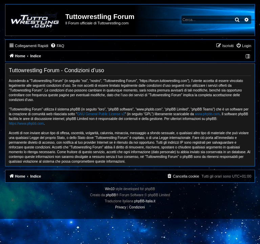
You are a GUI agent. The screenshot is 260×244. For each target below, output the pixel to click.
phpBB (111, 195)
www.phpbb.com (207, 114)
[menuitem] (57, 46)
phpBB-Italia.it (144, 201)
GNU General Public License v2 (101, 114)
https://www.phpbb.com (26, 123)
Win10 (109, 189)
